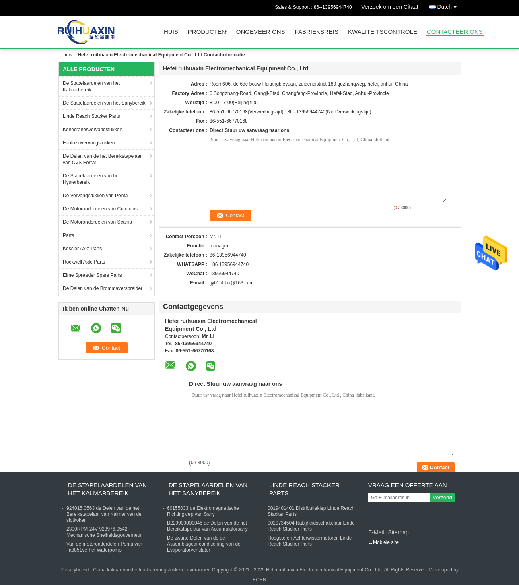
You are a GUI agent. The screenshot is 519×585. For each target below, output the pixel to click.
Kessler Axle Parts (82, 248)
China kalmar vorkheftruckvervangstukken (138, 570)
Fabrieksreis (316, 32)
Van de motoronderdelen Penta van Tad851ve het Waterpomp (104, 547)
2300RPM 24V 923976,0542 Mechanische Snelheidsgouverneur (104, 532)
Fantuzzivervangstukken (89, 143)
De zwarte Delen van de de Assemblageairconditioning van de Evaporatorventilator (204, 544)
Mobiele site (383, 542)
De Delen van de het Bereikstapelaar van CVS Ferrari (102, 159)
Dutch (449, 5)
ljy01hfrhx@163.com (232, 283)
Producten (207, 32)
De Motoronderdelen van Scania (97, 222)
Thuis (66, 55)
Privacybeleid (74, 570)
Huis (171, 32)
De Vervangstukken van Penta (95, 195)
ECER (259, 580)
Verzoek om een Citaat (389, 7)
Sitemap (398, 532)
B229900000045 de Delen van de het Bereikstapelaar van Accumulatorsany (207, 526)
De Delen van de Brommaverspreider (102, 288)
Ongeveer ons (260, 32)
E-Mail (376, 532)
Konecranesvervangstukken (92, 129)
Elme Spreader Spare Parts (92, 275)
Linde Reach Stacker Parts (91, 116)
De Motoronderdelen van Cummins (100, 209)
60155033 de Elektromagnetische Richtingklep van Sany (203, 511)
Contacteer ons (455, 32)
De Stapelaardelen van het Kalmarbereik (91, 86)
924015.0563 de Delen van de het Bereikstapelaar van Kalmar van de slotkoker (104, 514)
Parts (68, 235)
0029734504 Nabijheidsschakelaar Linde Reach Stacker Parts (311, 526)
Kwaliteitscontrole (382, 32)
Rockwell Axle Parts (84, 262)
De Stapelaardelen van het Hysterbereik (91, 179)
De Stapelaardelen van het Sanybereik (104, 103)
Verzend (442, 497)
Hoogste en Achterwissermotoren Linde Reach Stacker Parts (310, 541)
